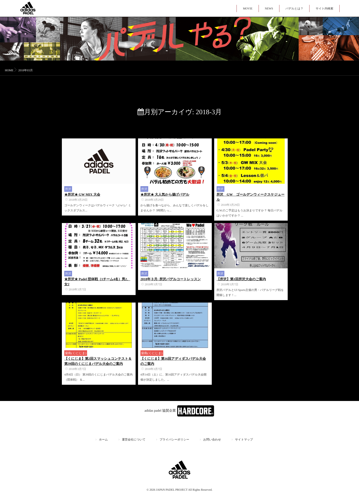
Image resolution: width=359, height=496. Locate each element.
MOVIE (247, 8)
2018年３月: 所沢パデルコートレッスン (170, 279)
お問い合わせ (212, 439)
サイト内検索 (324, 8)
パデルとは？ (294, 8)
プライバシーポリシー (174, 439)
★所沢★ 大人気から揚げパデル (164, 195)
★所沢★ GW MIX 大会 (82, 195)
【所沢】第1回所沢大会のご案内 (241, 279)
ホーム (103, 439)
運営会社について (134, 439)
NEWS (269, 8)
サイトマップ (244, 439)
